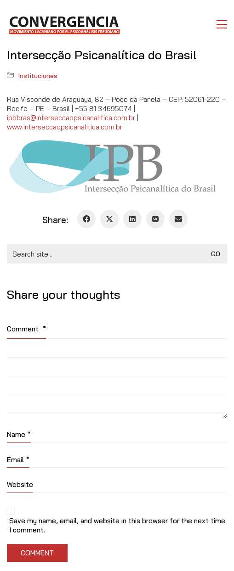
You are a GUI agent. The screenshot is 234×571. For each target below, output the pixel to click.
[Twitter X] (109, 219)
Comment (26, 329)
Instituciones (37, 76)
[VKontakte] (155, 219)
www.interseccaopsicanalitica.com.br (64, 127)
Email (18, 460)
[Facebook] (86, 219)
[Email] (178, 219)
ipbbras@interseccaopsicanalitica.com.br (71, 117)
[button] (222, 24)
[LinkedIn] (132, 219)
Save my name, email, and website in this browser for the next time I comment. (117, 525)
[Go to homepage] (64, 24)
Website (20, 484)
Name (19, 434)
